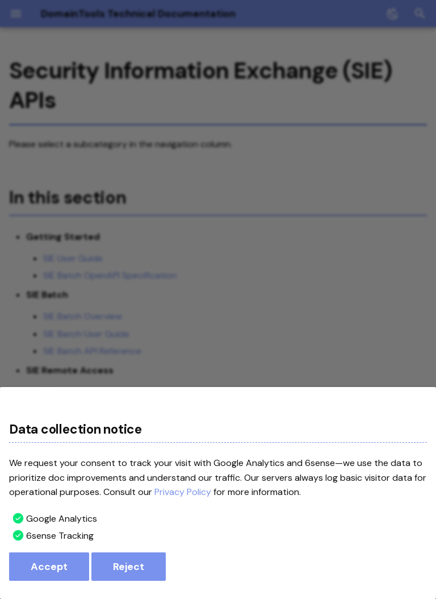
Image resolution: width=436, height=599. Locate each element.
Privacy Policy (182, 492)
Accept (49, 566)
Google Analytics (61, 519)
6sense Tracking (60, 536)
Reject (128, 566)
